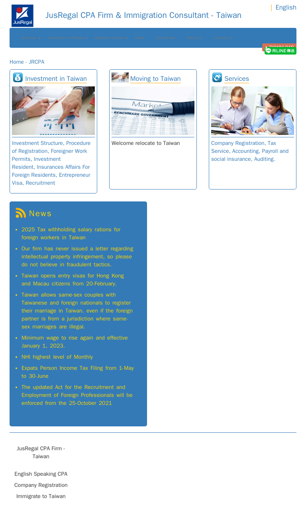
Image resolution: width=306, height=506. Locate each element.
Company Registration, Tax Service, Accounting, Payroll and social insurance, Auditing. (249, 151)
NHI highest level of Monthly (57, 357)
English (285, 7)
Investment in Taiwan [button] (68, 37)
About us (194, 37)
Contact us (223, 37)
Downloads (165, 37)
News (139, 37)
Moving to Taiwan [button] (111, 37)
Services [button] (31, 37)
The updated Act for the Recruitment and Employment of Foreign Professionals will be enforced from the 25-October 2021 (77, 395)
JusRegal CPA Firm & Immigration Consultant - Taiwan (125, 15)
